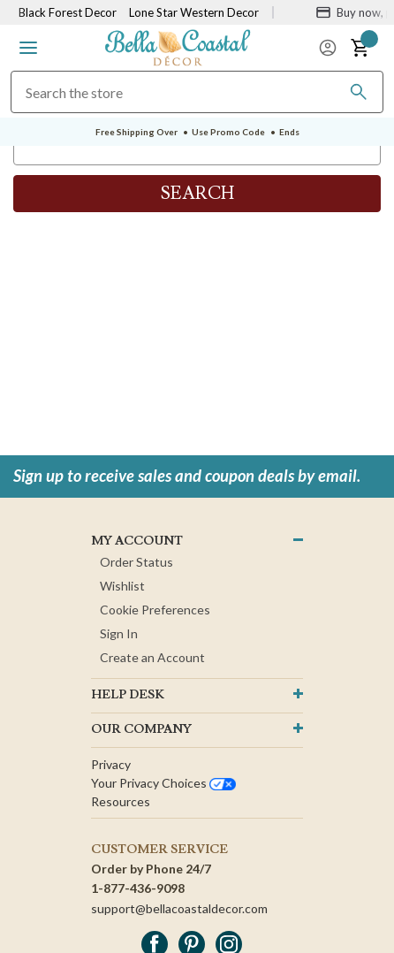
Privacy (111, 764)
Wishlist (122, 585)
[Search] (358, 92)
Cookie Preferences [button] (155, 609)
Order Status (136, 561)
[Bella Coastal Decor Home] (178, 46)
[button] (28, 47)
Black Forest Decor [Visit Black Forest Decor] (68, 12)
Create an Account (152, 657)
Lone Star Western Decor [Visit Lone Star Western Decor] (194, 12)
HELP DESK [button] (127, 695)
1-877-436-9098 (138, 888)
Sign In (119, 633)
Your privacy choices (163, 782)
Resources (120, 801)
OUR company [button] (141, 729)
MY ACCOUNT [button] (137, 541)
